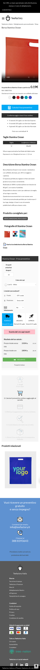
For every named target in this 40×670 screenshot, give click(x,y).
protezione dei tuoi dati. (20, 555)
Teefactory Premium (16, 584)
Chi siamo (12, 641)
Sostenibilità (13, 644)
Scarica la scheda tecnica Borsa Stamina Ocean (18, 246)
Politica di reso (14, 609)
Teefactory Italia (7, 24)
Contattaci (6, 10)
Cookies (12, 615)
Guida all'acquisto (15, 606)
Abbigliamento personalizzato (23, 24)
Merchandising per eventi (15, 219)
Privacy (11, 612)
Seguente (19, 360)
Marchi (11, 587)
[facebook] (16, 664)
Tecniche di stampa (15, 581)
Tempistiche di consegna (17, 596)
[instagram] (11, 664)
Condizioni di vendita (16, 618)
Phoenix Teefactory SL (23, 668)
